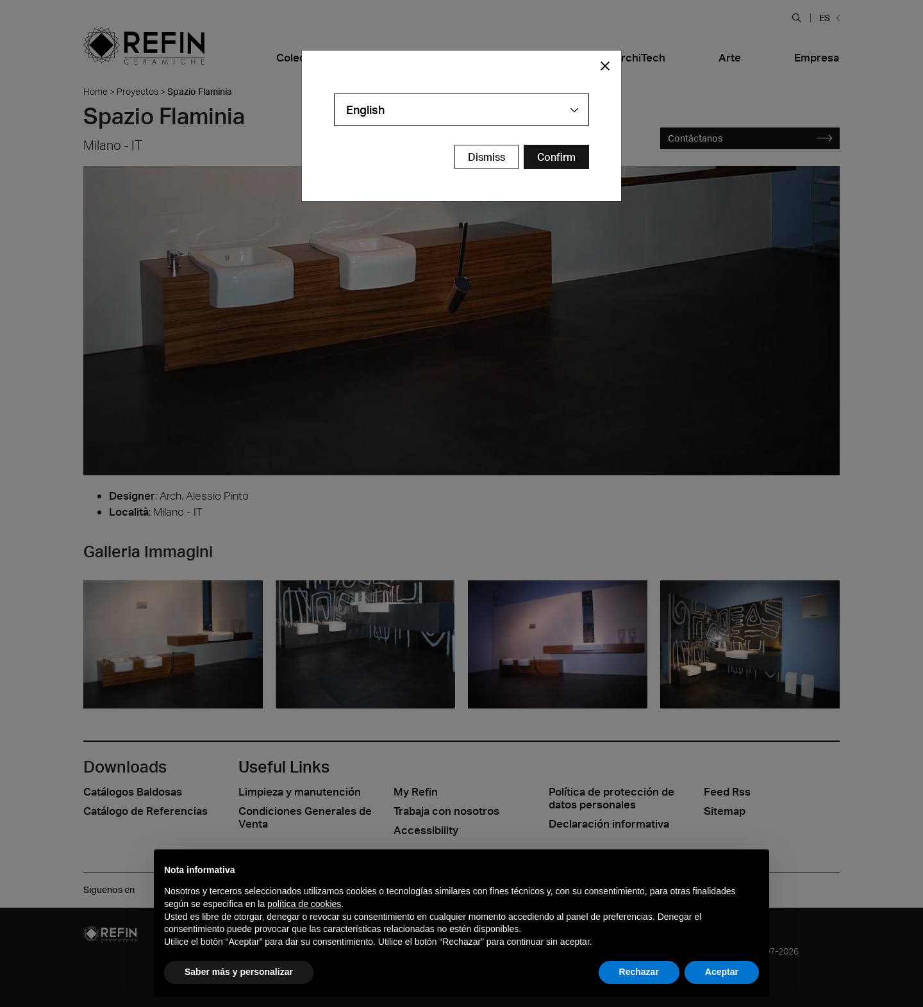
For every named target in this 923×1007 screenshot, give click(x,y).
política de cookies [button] (304, 904)
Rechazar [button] (639, 972)
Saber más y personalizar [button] (239, 972)
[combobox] (461, 110)
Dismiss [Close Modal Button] (486, 157)
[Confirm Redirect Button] (556, 157)
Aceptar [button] (721, 972)
